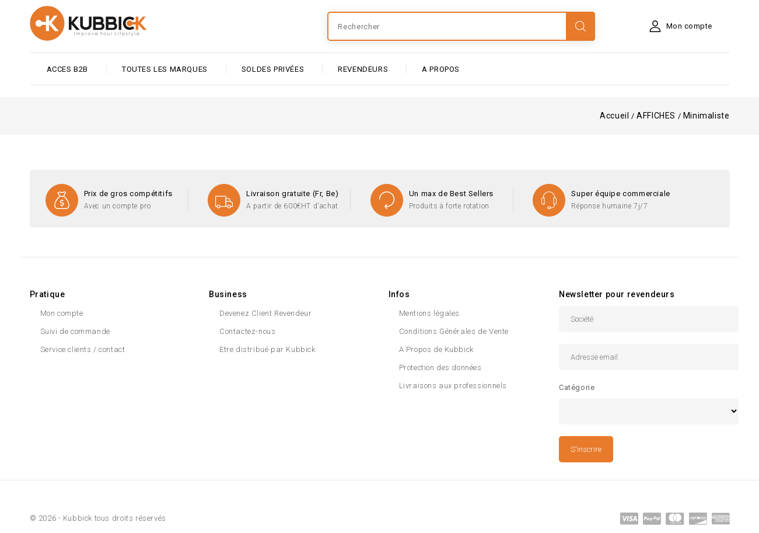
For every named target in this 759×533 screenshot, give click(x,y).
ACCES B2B (67, 69)
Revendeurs (363, 69)
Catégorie (576, 387)
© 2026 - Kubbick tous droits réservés (98, 518)
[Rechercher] (460, 26)
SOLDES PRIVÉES (273, 69)
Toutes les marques (165, 69)
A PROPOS (441, 69)
